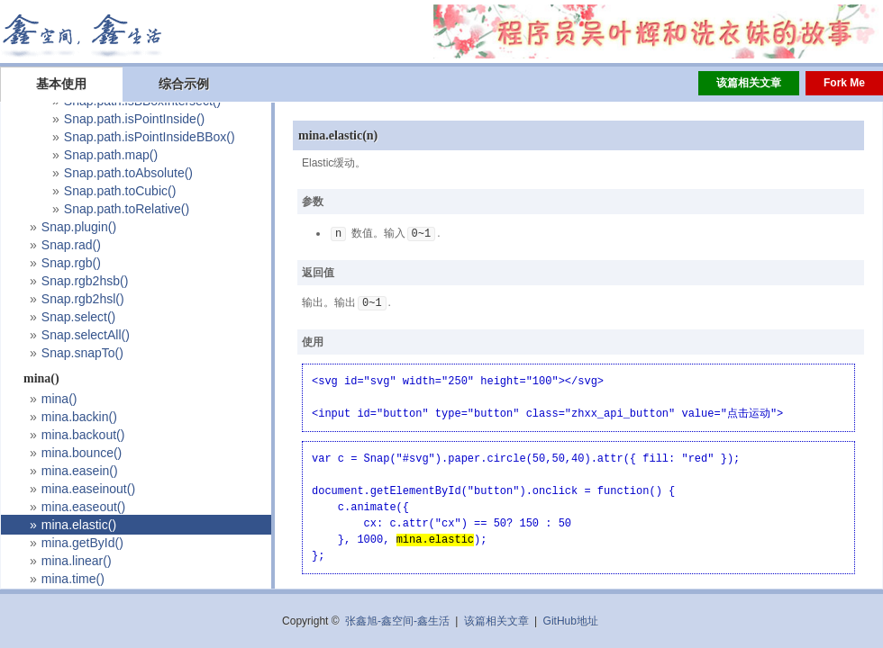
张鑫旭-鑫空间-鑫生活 (397, 621)
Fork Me (844, 82)
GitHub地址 (570, 621)
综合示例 (184, 83)
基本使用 (61, 83)
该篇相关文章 (748, 82)
